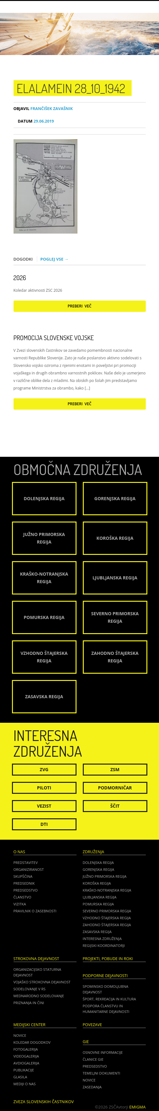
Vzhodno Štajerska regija (107, 917)
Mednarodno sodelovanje (39, 995)
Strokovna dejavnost (36, 958)
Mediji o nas (25, 1083)
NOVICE (89, 1080)
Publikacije (24, 1070)
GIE (86, 1041)
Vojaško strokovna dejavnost (42, 982)
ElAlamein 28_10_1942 (71, 88)
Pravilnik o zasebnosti (35, 911)
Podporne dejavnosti (105, 975)
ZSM (114, 769)
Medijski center (30, 1024)
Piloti (44, 788)
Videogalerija (26, 1056)
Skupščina (23, 876)
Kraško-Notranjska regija (107, 890)
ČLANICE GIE (93, 1059)
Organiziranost (29, 869)
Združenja (93, 851)
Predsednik (24, 883)
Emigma (137, 1107)
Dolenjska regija (98, 862)
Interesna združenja (102, 938)
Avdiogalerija (26, 1063)
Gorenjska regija (98, 869)
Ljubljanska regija (99, 897)
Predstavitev (26, 862)
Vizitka (20, 904)
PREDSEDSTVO (95, 1066)
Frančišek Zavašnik (43, 108)
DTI (44, 824)
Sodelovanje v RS (30, 989)
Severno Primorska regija (107, 911)
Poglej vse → (54, 259)
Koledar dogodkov (32, 1042)
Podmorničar (115, 788)
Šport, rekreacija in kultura (109, 999)
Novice (20, 1035)
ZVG (44, 769)
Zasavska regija (97, 931)
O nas (19, 851)
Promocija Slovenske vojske (54, 338)
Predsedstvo (26, 890)
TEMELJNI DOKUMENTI (101, 1073)
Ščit (114, 806)
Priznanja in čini (29, 1002)
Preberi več (80, 306)
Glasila (20, 1077)
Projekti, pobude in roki (108, 958)
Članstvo (22, 897)
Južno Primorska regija (105, 876)
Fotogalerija (26, 1049)
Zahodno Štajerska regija (107, 924)
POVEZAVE (92, 1024)
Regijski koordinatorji (104, 945)
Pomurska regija (98, 904)
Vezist (44, 806)
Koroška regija (97, 883)
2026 (20, 278)
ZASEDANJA (92, 1087)
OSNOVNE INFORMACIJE (103, 1052)
